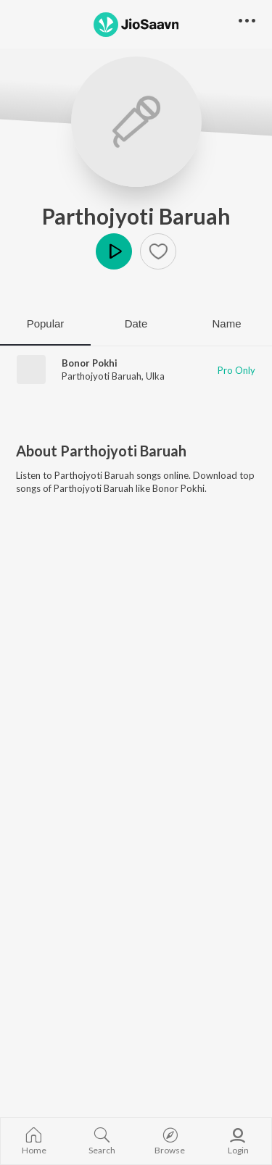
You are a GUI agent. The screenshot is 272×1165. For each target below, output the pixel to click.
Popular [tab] (46, 323)
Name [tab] (226, 323)
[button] (158, 251)
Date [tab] (136, 323)
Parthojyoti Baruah (136, 216)
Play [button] (114, 251)
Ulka (155, 376)
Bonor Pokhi (90, 363)
